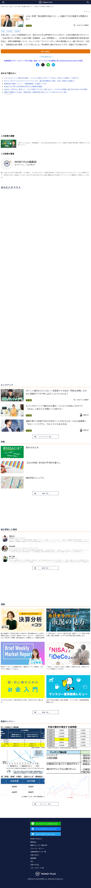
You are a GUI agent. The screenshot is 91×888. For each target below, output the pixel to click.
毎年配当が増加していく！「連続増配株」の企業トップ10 (25, 83)
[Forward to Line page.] (45, 823)
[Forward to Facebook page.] (45, 829)
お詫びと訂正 (34, 865)
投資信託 (17, 31)
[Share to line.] (48, 64)
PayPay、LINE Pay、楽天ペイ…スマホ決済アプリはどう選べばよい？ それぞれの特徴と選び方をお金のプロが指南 (45, 89)
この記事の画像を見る (45, 57)
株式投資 (9, 31)
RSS (31, 861)
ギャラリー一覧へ (45, 804)
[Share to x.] (43, 64)
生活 (11, 6)
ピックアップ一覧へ (45, 436)
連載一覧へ (45, 712)
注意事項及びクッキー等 (38, 852)
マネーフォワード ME (37, 868)
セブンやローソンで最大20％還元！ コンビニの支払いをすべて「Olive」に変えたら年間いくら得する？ (41, 78)
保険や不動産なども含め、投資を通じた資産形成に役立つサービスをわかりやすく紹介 (35, 92)
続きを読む (45, 51)
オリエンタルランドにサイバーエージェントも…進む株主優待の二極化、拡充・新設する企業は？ (39, 81)
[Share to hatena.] (53, 64)
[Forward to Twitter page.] (45, 834)
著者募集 (33, 858)
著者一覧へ (45, 568)
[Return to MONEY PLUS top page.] (45, 2)
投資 (3, 31)
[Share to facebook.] (37, 64)
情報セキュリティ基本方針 (38, 845)
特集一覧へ (45, 493)
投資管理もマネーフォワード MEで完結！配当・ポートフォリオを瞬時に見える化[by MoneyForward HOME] (43, 60)
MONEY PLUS (4, 6)
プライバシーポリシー (37, 848)
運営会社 (33, 842)
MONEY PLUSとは (36, 839)
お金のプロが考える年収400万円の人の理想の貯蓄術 (23, 86)
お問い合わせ (34, 855)
